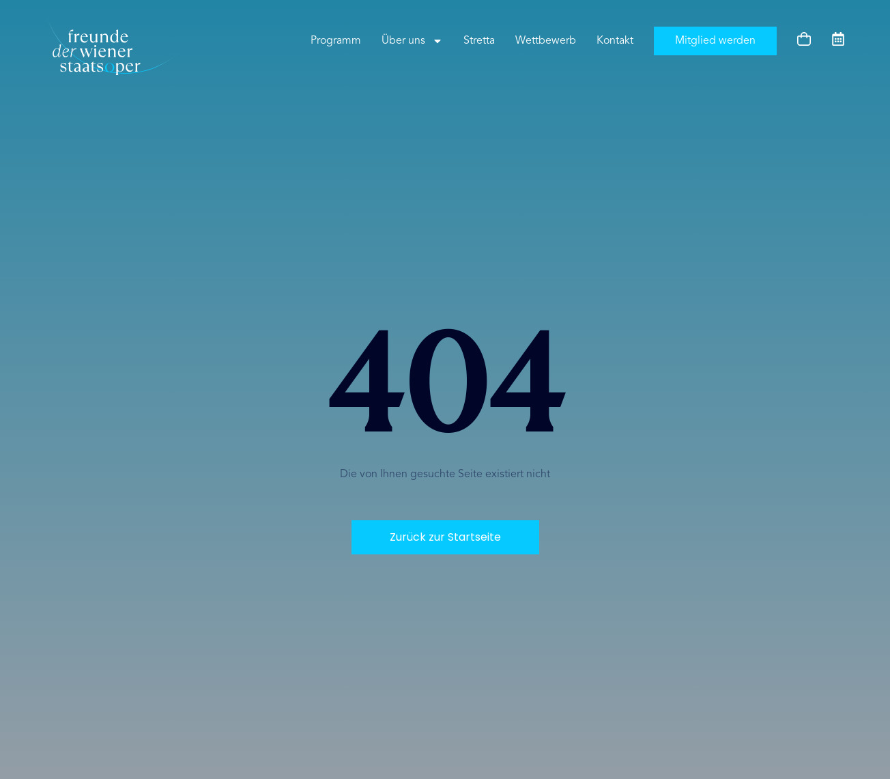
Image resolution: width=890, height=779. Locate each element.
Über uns (412, 41)
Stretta (479, 41)
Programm (336, 41)
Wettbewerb (545, 41)
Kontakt (615, 41)
